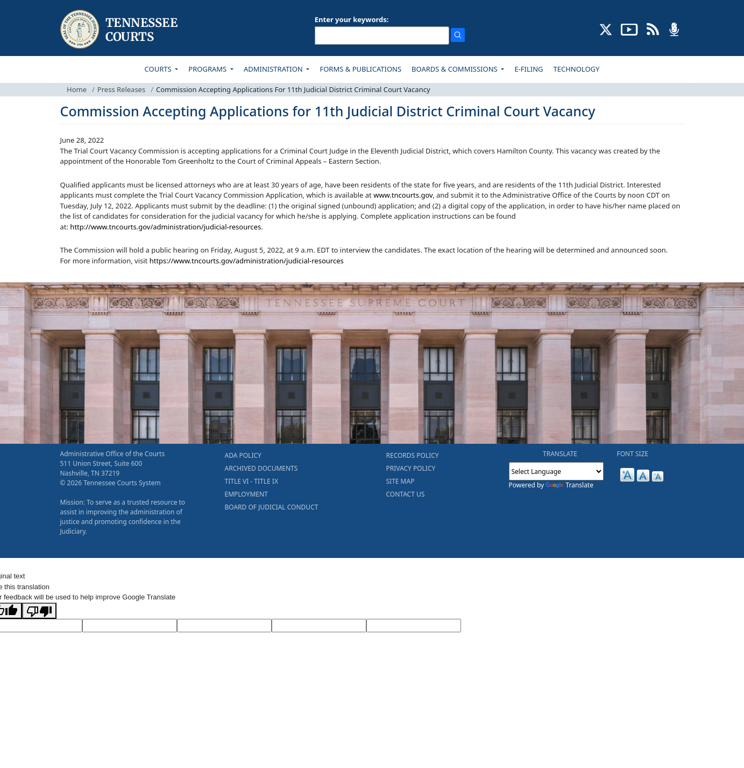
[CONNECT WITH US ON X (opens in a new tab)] (606, 28)
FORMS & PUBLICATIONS (360, 69)
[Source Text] (224, 626)
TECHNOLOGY (577, 69)
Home (77, 89)
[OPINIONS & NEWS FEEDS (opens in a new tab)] (653, 28)
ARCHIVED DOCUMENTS (261, 468)
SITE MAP (400, 481)
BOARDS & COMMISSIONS (455, 69)
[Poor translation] (39, 611)
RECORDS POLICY (412, 455)
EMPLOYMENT (246, 494)
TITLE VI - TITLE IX (251, 481)
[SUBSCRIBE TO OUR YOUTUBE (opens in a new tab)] (629, 28)
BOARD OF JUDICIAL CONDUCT (271, 507)
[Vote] (413, 626)
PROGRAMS (208, 69)
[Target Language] (129, 626)
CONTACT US (405, 494)
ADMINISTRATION (274, 69)
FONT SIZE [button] (633, 453)
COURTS (159, 69)
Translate (569, 485)
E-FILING (528, 69)
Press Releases (121, 89)
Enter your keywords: (352, 19)
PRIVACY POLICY (411, 468)
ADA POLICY (243, 455)
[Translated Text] (319, 626)
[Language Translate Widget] (556, 471)
